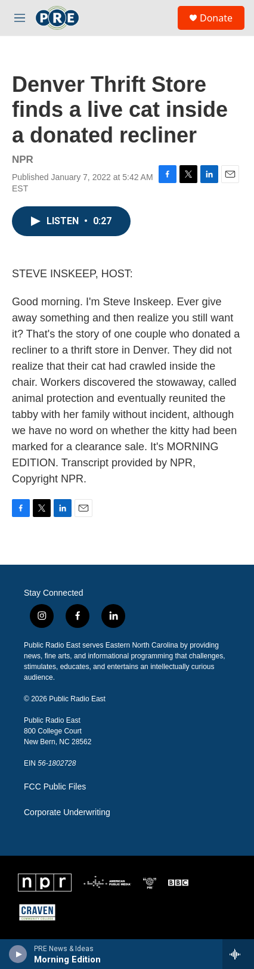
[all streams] (238, 954)
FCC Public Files (55, 786)
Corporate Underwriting (67, 812)
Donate (216, 18)
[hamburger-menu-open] (19, 18)
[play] (18, 954)
